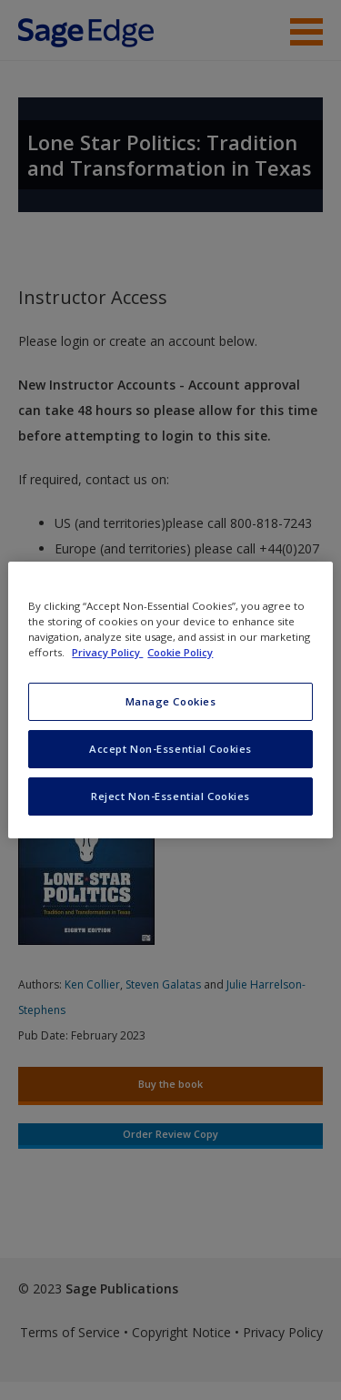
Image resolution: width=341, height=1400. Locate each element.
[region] (170, 700)
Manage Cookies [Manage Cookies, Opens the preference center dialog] (170, 701)
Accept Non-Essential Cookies (170, 749)
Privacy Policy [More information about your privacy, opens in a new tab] (107, 652)
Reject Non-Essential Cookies (170, 796)
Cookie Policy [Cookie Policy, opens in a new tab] (180, 652)
